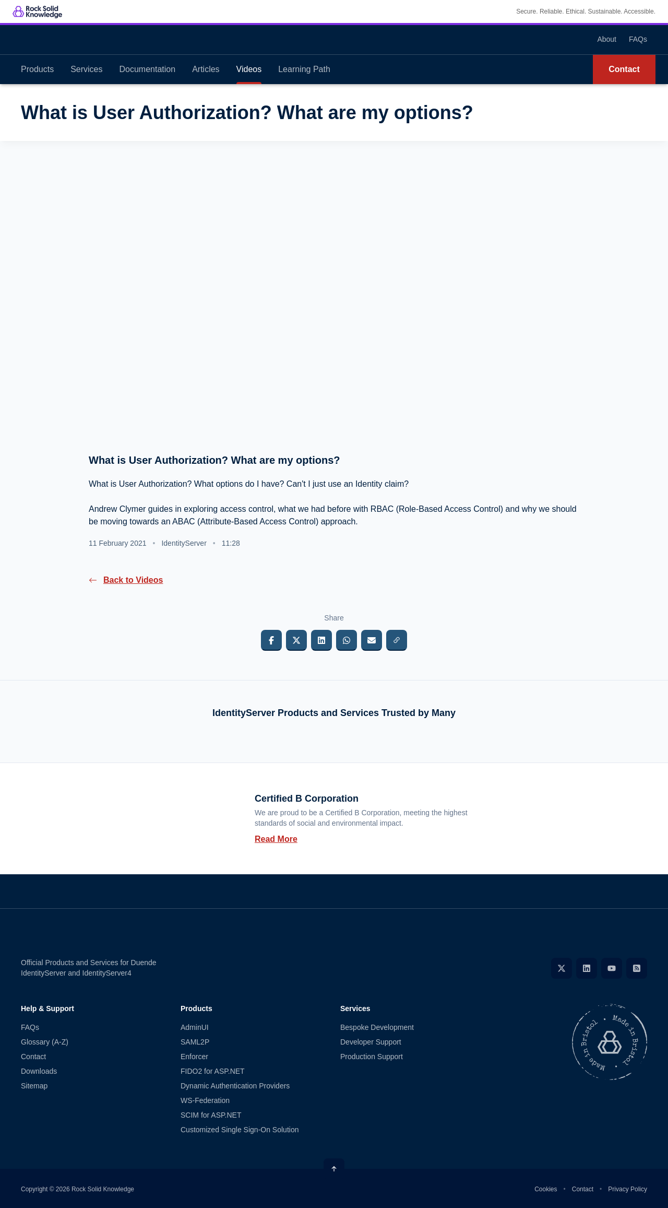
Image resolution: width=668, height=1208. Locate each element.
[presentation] (334, 304)
